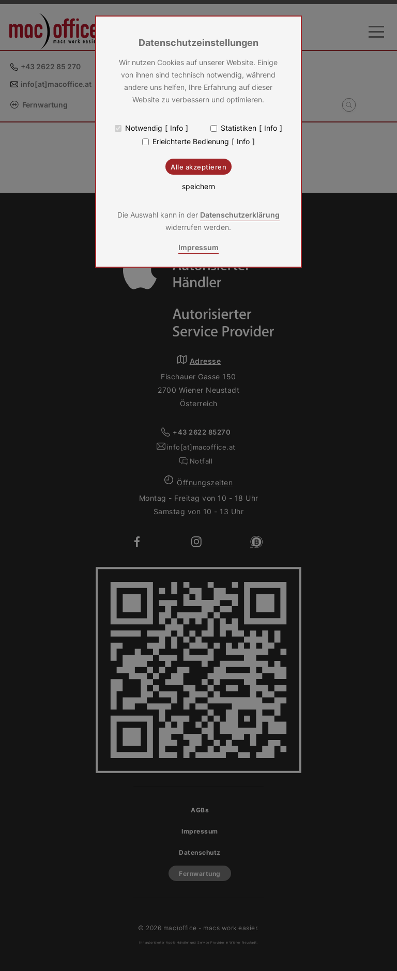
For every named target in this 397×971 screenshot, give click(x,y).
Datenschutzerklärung (240, 214)
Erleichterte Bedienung (190, 141)
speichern (198, 186)
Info (176, 128)
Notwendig (143, 128)
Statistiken (238, 128)
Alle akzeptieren (198, 167)
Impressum (198, 247)
